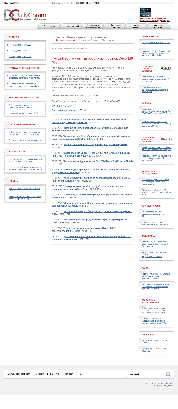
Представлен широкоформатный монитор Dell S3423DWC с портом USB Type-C (156, 112)
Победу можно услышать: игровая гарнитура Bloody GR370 (95, 144)
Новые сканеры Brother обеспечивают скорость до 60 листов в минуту (155, 79)
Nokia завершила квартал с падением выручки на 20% (21, 106)
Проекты (14, 37)
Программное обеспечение (24, 68)
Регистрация (49, 26)
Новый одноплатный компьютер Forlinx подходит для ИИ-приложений (156, 158)
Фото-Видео (148, 236)
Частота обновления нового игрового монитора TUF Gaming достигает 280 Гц (156, 124)
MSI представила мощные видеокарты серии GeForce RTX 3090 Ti (156, 214)
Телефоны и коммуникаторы (151, 301)
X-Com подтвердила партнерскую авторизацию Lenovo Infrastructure (24, 133)
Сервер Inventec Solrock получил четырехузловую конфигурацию (157, 148)
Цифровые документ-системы (148, 69)
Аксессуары (149, 334)
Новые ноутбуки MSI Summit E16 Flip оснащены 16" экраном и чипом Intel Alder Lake (157, 53)
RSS (81, 374)
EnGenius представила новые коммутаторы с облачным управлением (155, 182)
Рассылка (54, 374)
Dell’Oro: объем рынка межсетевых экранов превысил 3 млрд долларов (25, 168)
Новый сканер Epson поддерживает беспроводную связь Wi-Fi (155, 89)
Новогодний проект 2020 (20, 57)
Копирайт (69, 374)
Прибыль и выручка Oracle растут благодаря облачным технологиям (24, 77)
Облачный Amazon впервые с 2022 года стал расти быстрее (25, 197)
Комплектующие (151, 206)
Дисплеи (146, 103)
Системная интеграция (22, 124)
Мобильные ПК (150, 37)
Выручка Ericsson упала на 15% (23, 113)
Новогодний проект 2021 (20, 51)
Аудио (145, 268)
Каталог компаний (71, 26)
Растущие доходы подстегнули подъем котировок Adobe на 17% (24, 85)
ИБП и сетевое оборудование (150, 172)
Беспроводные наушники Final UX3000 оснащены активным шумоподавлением (155, 286)
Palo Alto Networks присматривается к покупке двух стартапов (25, 160)
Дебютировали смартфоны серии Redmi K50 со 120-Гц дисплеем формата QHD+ (154, 310)
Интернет (14, 181)
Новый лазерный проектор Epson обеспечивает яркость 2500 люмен (155, 244)
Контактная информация (18, 374)
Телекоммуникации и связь (24, 97)
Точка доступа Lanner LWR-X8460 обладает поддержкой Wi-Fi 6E (156, 192)
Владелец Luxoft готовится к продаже (26, 140)
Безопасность (17, 151)
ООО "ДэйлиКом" (166, 383)
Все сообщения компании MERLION (69, 110)
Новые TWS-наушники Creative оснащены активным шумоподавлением (156, 276)
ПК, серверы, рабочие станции (149, 139)
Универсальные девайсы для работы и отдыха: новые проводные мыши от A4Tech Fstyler (87, 187)
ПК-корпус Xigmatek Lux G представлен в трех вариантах (155, 223)
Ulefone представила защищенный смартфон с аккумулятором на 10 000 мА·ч (155, 321)
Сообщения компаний (71, 48)
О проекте (40, 374)
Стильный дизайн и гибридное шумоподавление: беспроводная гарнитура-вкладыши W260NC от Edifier (92, 137)
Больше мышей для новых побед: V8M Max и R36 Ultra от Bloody (98, 161)
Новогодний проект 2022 (20, 45)
